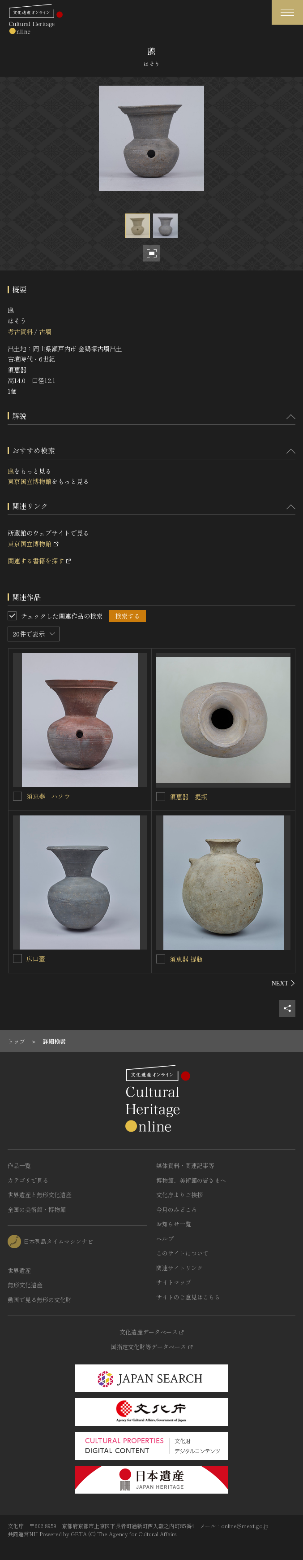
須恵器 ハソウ (48, 796)
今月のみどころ (176, 1209)
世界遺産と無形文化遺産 (40, 1194)
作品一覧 (19, 1165)
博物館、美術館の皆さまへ (191, 1180)
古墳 (45, 331)
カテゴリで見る (28, 1180)
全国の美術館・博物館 (37, 1209)
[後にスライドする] (283, 983)
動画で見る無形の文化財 (40, 1299)
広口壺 (35, 958)
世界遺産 (19, 1270)
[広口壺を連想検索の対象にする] (17, 958)
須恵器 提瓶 (188, 796)
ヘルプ (165, 1238)
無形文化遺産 (25, 1285)
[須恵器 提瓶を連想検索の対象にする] (160, 796)
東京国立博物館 (29, 481)
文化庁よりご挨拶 (179, 1194)
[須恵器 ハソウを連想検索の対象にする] (17, 796)
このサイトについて (182, 1253)
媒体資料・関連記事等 (185, 1165)
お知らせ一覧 (173, 1224)
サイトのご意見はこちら (188, 1297)
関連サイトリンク (179, 1268)
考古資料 (20, 331)
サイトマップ (173, 1282)
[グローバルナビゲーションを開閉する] (287, 12)
